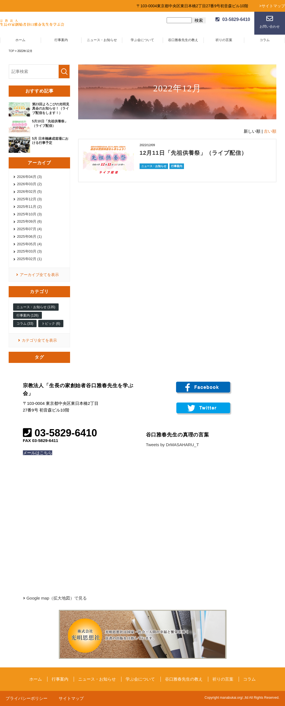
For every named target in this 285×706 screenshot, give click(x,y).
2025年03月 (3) (29, 251)
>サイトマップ (272, 6)
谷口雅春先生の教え (183, 40)
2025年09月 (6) (29, 221)
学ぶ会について (142, 40)
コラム (265, 40)
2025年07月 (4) (29, 229)
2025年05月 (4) (29, 244)
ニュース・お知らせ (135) (35, 307)
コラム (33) (24, 323)
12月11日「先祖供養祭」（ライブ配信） (193, 153)
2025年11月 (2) (29, 207)
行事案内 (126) (27, 315)
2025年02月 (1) (29, 259)
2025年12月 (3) (29, 199)
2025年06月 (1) (29, 236)
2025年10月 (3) (29, 214)
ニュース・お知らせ (102, 40)
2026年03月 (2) (29, 184)
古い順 (270, 131)
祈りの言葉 (223, 40)
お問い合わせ (270, 26)
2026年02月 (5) (29, 191)
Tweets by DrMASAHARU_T (172, 444)
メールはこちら (37, 452)
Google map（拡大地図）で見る (57, 598)
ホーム (20, 40)
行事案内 (61, 40)
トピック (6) (51, 323)
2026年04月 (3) (29, 177)
